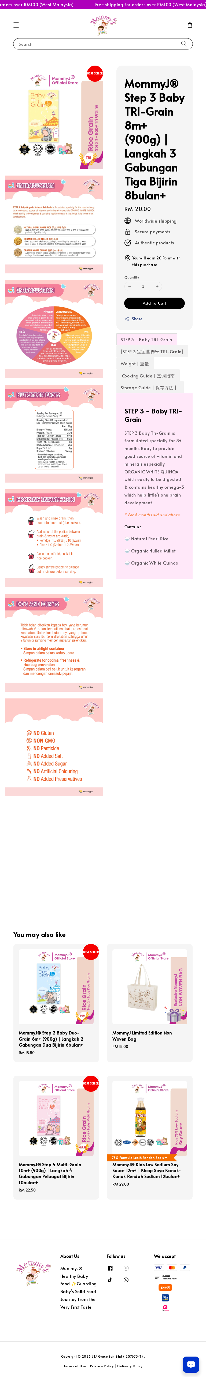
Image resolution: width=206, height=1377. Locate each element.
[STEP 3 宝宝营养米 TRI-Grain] (152, 351)
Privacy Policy (102, 1366)
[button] (16, 25)
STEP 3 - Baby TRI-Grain (146, 339)
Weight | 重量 (135, 363)
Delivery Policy (129, 1366)
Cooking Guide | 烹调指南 (148, 376)
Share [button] (133, 318)
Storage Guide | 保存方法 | (150, 387)
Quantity (131, 277)
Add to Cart (155, 303)
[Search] (184, 43)
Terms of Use (75, 1366)
